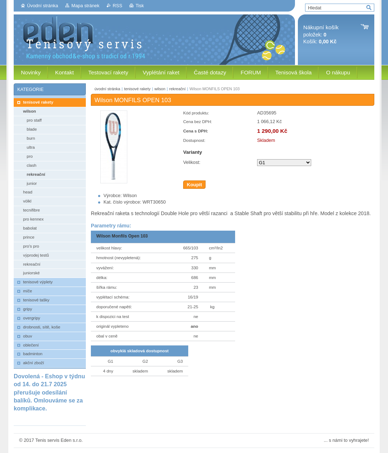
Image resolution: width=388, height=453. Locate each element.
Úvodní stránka (42, 5)
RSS (117, 5)
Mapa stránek (85, 5)
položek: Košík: (321, 34)
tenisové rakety (137, 89)
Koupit (194, 184)
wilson (159, 89)
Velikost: (191, 162)
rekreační (177, 89)
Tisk (140, 5)
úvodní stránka (107, 89)
